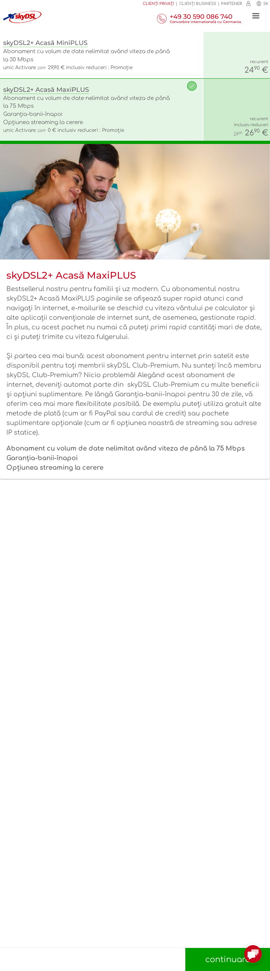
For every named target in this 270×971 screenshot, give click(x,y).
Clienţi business (197, 3)
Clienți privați (158, 3)
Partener (231, 3)
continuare (227, 959)
